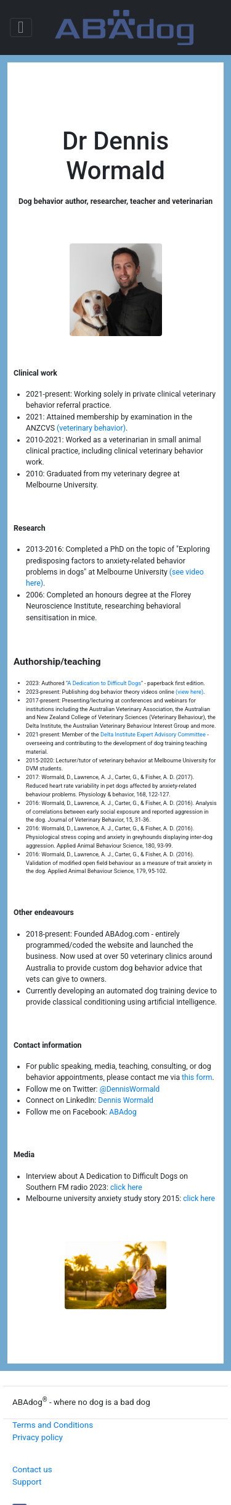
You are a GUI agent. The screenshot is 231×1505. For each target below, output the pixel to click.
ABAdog (122, 1112)
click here (126, 1187)
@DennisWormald (130, 1089)
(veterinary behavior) (91, 428)
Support (26, 1481)
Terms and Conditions (52, 1425)
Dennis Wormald (125, 1100)
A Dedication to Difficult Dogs (104, 683)
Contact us (32, 1469)
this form (197, 1077)
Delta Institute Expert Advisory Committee (153, 734)
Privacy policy (37, 1437)
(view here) (189, 691)
